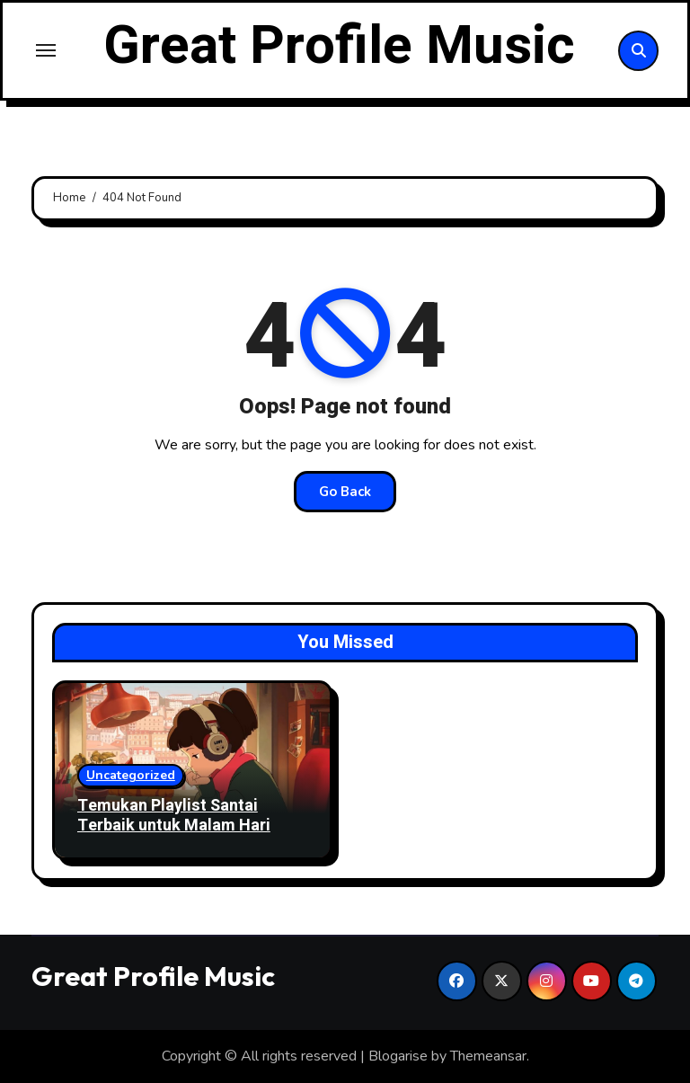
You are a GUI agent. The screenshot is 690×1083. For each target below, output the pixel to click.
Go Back (345, 492)
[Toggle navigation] (45, 50)
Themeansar (488, 1056)
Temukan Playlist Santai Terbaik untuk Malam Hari (173, 816)
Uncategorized (130, 775)
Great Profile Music (339, 45)
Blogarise (398, 1056)
